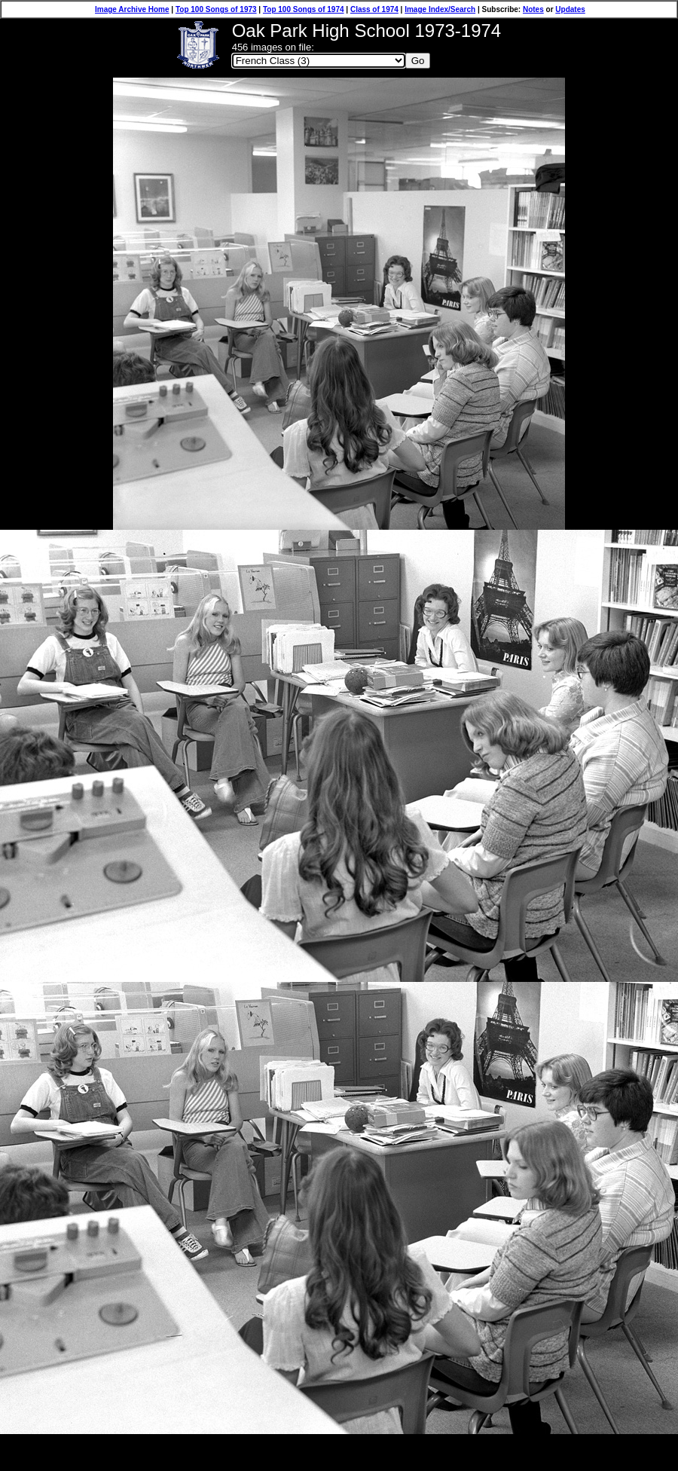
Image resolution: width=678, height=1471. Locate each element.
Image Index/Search (440, 9)
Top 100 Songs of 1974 (303, 9)
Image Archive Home (132, 9)
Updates (570, 9)
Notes (533, 9)
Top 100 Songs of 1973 (216, 9)
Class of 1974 (374, 9)
